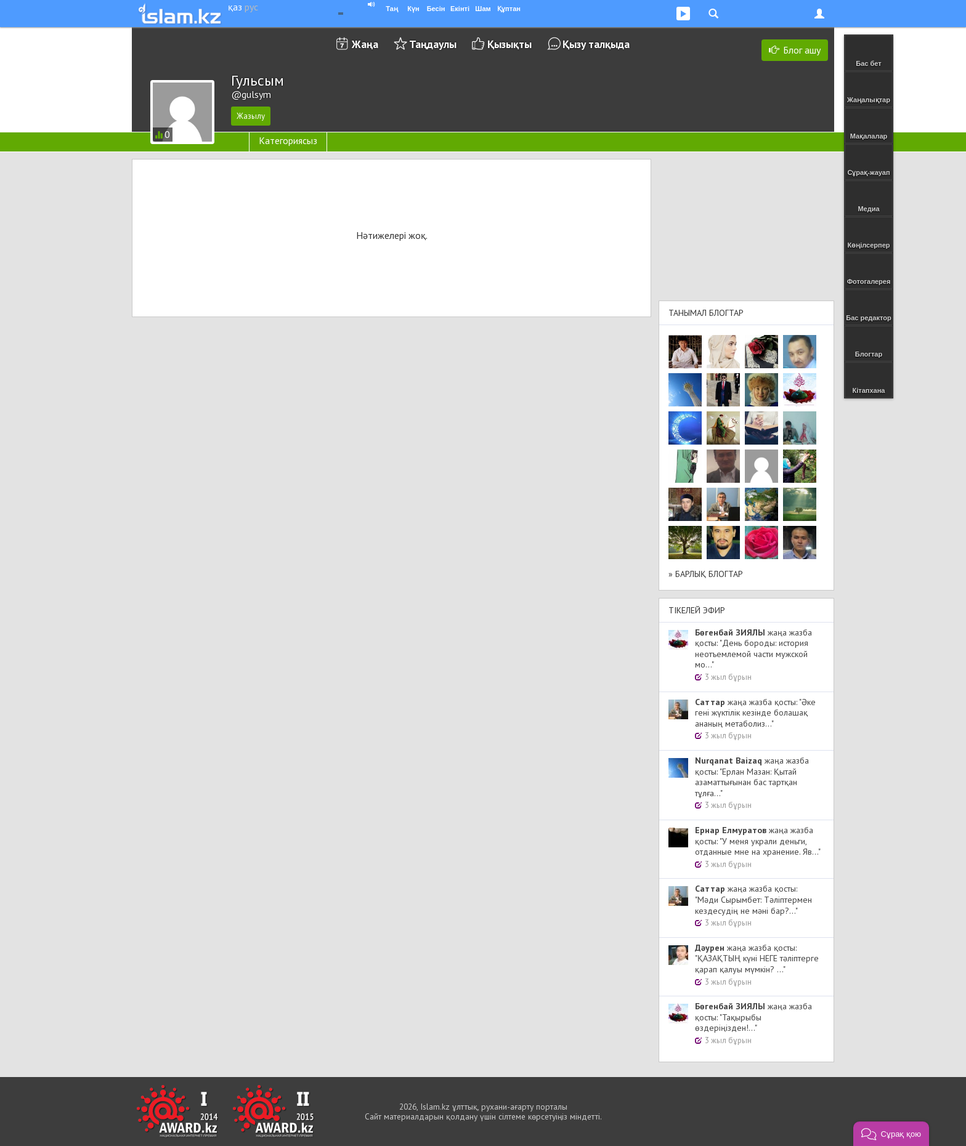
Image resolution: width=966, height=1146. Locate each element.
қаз (235, 7)
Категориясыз (288, 140)
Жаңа (365, 44)
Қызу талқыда (596, 44)
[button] (891, 1133)
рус (251, 7)
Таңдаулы (433, 44)
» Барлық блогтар (705, 573)
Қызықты (509, 44)
